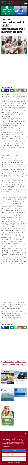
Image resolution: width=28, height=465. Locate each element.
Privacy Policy (17, 462)
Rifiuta (14, 454)
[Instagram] (20, 90)
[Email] (25, 90)
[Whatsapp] (16, 90)
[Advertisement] (14, 70)
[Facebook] (3, 90)
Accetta (14, 450)
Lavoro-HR (16, 35)
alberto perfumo (9, 362)
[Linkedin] (12, 90)
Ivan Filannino (5, 35)
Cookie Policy (10, 462)
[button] (25, 434)
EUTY (11, 258)
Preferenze (14, 459)
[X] (7, 90)
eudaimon (18, 362)
